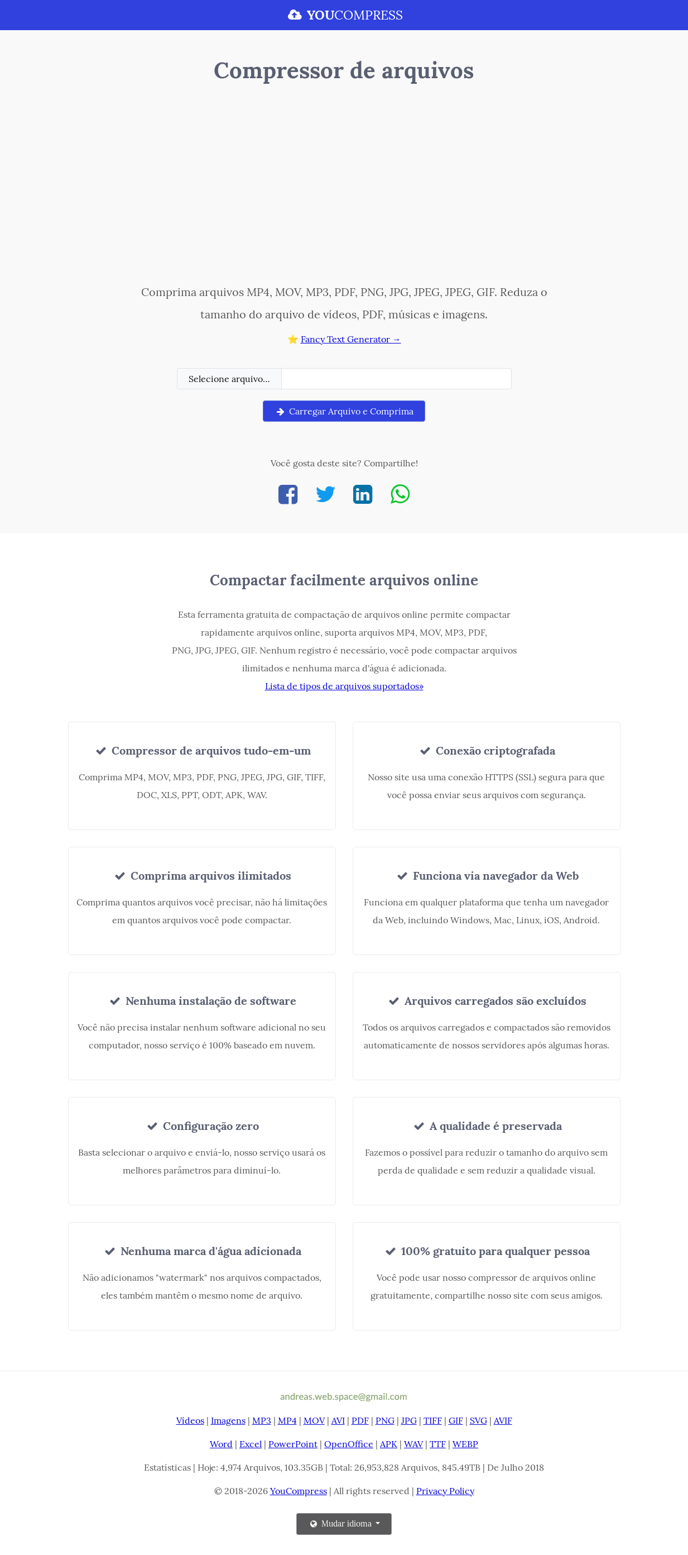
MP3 (261, 1420)
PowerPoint (292, 1443)
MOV (314, 1420)
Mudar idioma (341, 1524)
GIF (456, 1420)
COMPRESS (343, 15)
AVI (338, 1420)
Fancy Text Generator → (351, 339)
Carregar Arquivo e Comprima (344, 411)
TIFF (433, 1420)
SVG (478, 1420)
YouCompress (298, 1490)
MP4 (287, 1420)
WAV (413, 1443)
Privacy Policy (445, 1490)
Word (221, 1443)
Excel (250, 1443)
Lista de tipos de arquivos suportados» (344, 685)
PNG (385, 1420)
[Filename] (396, 378)
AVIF (503, 1420)
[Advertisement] (344, 186)
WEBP (465, 1443)
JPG (409, 1420)
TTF (438, 1443)
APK (388, 1443)
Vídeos (190, 1420)
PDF (360, 1420)
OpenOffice (348, 1443)
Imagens (228, 1420)
